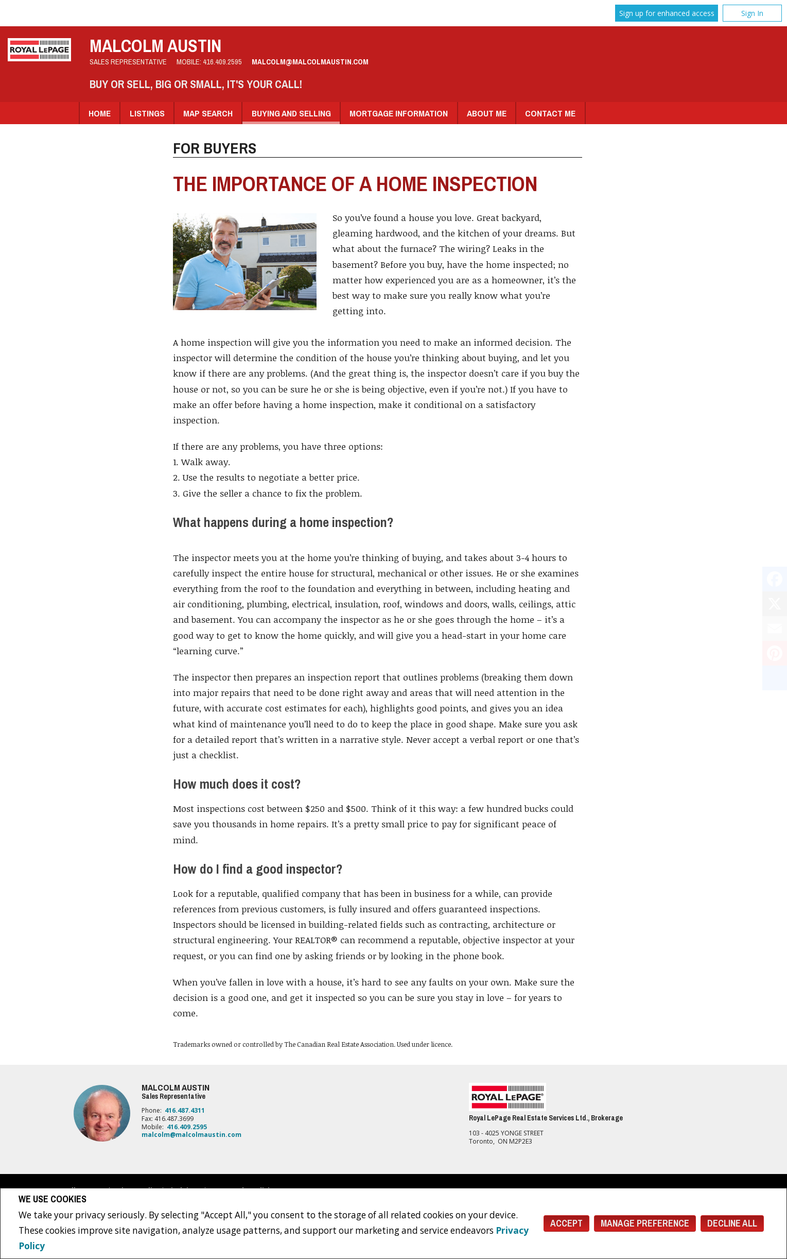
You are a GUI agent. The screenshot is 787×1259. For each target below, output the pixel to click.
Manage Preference (645, 1223)
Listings (147, 113)
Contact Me (550, 113)
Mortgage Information (398, 113)
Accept (566, 1223)
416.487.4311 (185, 1110)
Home (100, 113)
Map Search (208, 113)
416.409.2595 (222, 62)
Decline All (732, 1223)
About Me (486, 113)
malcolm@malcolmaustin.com (310, 62)
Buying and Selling (291, 113)
